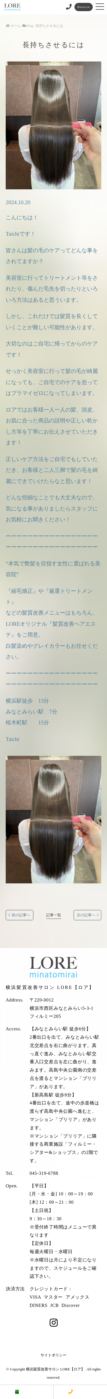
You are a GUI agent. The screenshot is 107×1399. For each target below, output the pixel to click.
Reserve (83, 7)
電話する (80, 1392)
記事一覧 (53, 915)
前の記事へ (21, 915)
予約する (26, 1392)
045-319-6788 (44, 1173)
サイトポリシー (53, 1355)
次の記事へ (86, 915)
